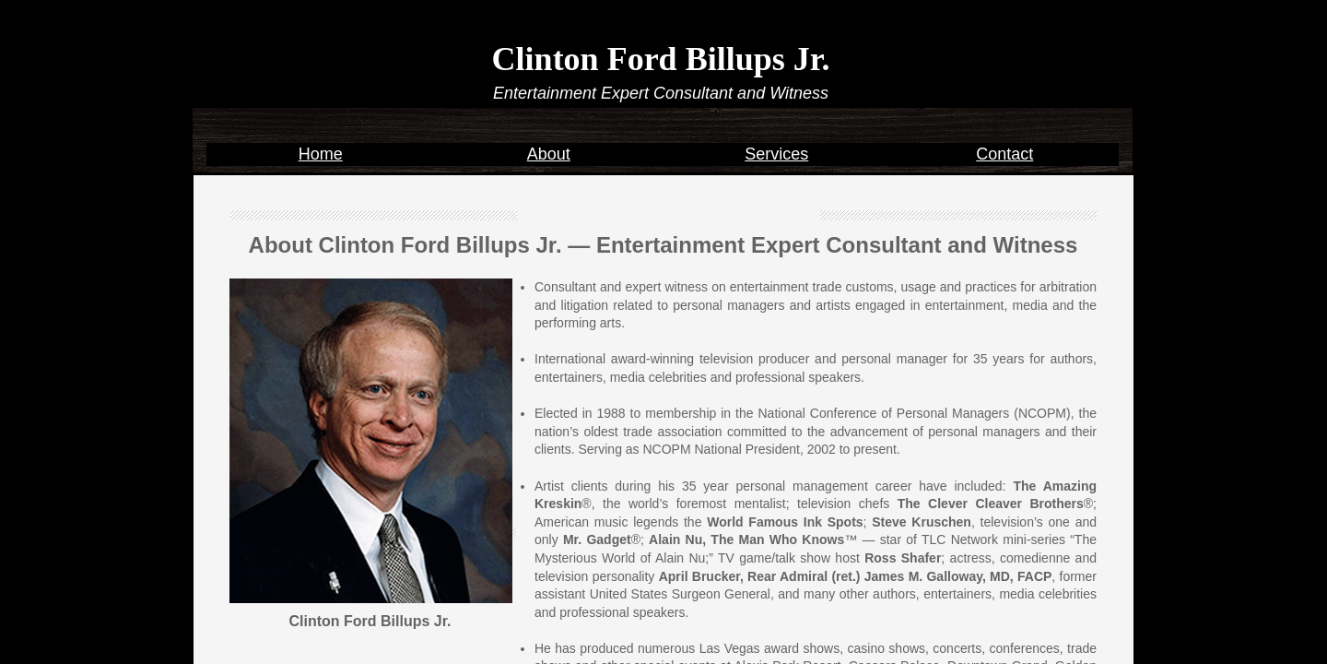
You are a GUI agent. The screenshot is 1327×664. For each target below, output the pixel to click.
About (548, 154)
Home (321, 154)
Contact (1004, 154)
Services (776, 154)
